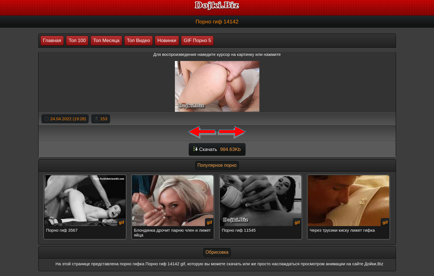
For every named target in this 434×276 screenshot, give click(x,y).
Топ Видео (138, 40)
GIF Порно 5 (197, 40)
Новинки (166, 40)
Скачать (217, 149)
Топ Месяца (106, 40)
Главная (52, 40)
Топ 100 (77, 40)
